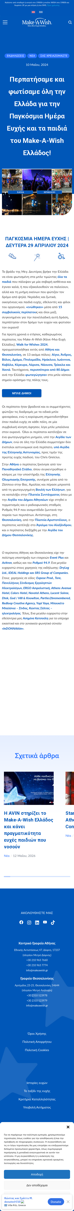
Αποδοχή (37, 1174)
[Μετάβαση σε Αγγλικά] (33, 11)
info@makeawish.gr (37, 970)
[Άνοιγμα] (5, 22)
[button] (68, 1127)
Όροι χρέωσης (53, 5)
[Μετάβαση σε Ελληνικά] (41, 11)
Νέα (7, 855)
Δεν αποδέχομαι (37, 1185)
